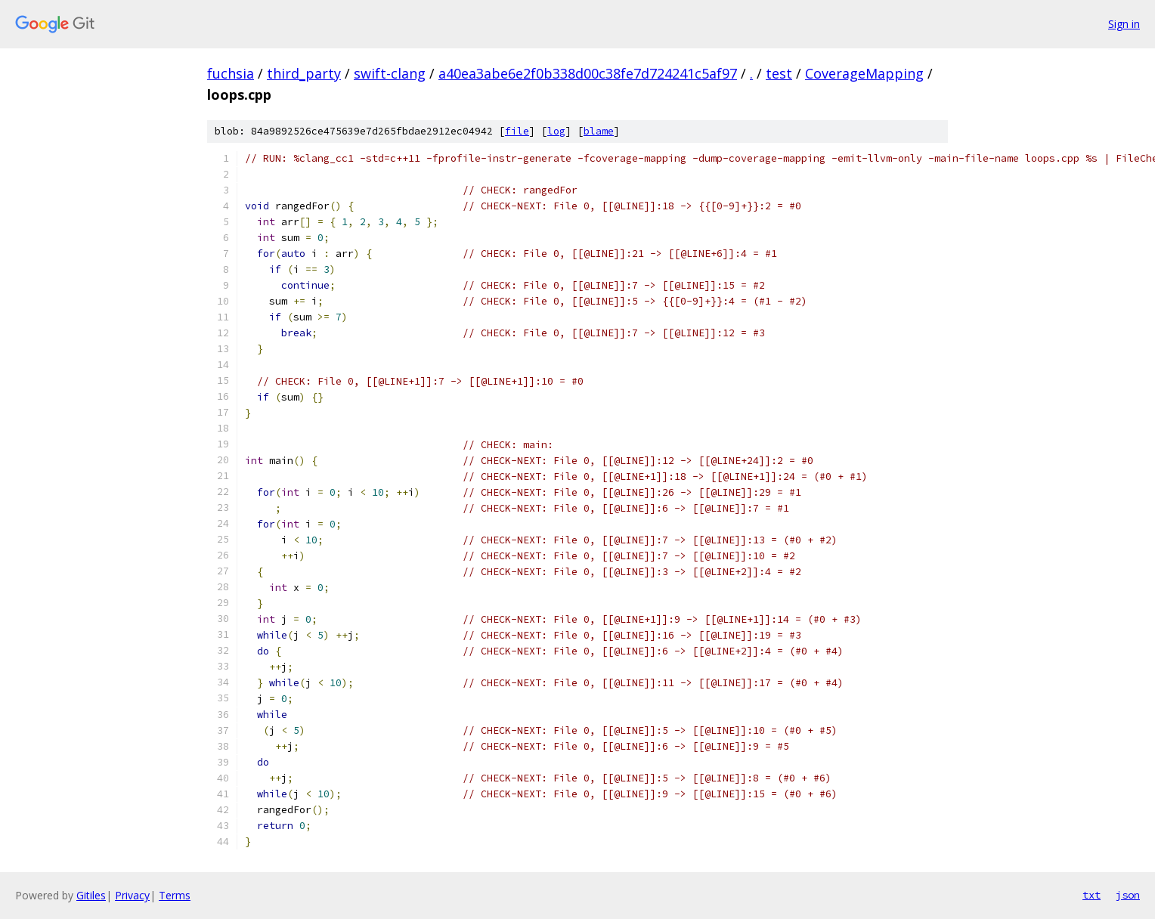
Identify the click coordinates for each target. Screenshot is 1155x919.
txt (1091, 895)
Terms (174, 895)
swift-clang (390, 73)
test (779, 73)
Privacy (132, 895)
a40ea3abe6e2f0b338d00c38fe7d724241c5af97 (587, 73)
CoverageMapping (864, 73)
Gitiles (91, 895)
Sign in (1124, 24)
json (1128, 895)
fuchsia (230, 73)
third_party (304, 73)
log (556, 131)
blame (599, 131)
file (517, 131)
